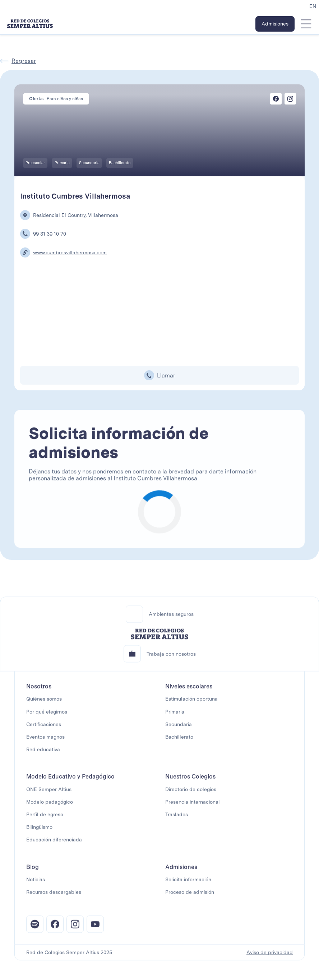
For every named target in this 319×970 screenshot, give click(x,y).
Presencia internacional (192, 806)
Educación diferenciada (54, 844)
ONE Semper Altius (48, 793)
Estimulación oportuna (191, 703)
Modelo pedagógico (49, 806)
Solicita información (188, 883)
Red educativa (43, 753)
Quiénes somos (44, 703)
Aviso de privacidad (269, 956)
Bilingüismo (39, 831)
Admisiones (275, 24)
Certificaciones (43, 728)
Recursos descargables (53, 896)
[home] (30, 23)
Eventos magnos (45, 741)
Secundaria (178, 728)
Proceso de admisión (189, 896)
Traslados (176, 818)
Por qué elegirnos (46, 716)
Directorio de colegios (190, 793)
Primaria (174, 716)
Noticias (35, 883)
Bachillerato (179, 741)
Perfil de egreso (44, 818)
